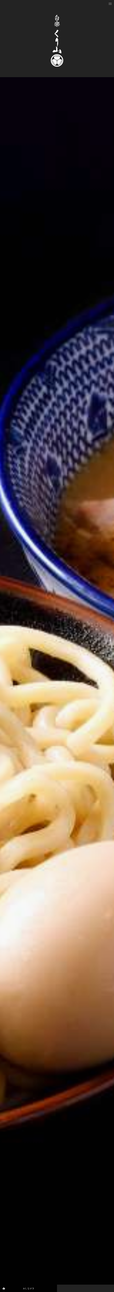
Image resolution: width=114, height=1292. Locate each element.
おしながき (17, 1288)
